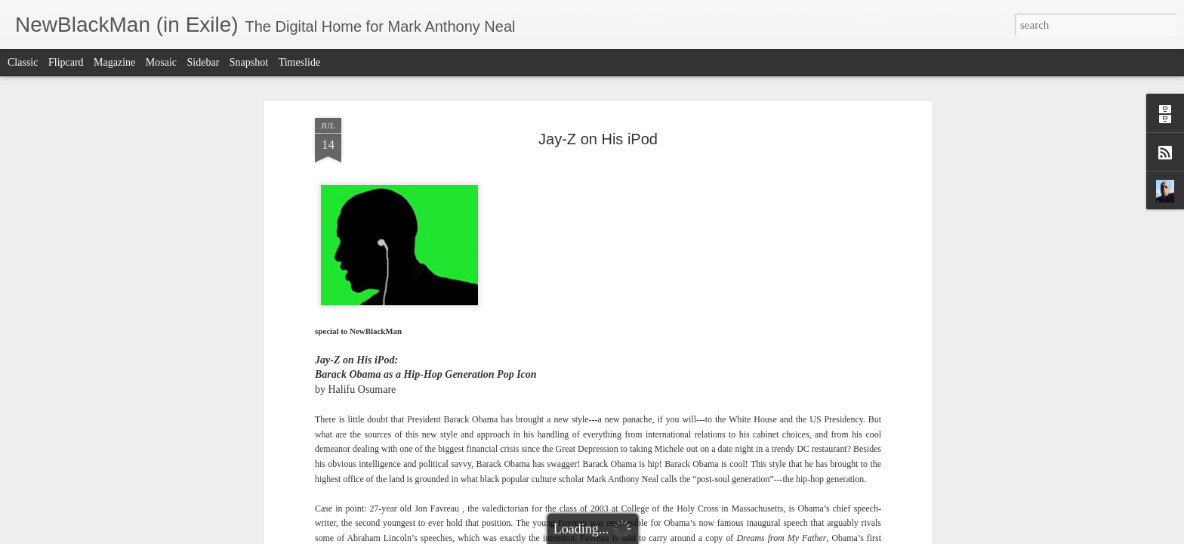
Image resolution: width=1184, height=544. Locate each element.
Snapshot (249, 62)
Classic (23, 62)
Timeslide (300, 62)
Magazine (114, 62)
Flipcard (66, 62)
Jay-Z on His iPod (598, 139)
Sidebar (203, 62)
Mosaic (161, 62)
